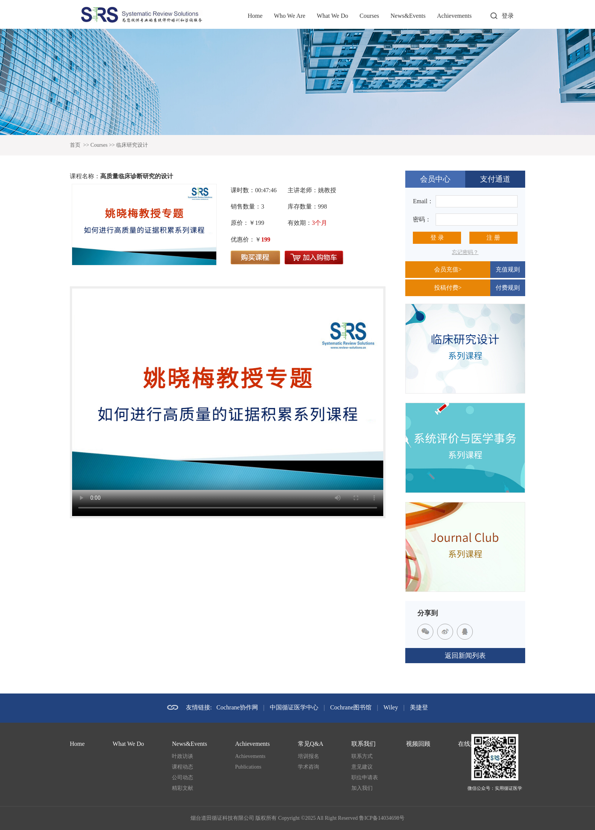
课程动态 (182, 767)
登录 (508, 16)
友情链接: (199, 707)
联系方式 (362, 756)
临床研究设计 (132, 145)
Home (255, 16)
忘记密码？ (465, 252)
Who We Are (289, 16)
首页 (75, 145)
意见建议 (362, 767)
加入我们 (362, 788)
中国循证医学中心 (294, 707)
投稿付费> (448, 287)
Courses (369, 16)
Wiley (391, 707)
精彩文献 (182, 788)
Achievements (454, 16)
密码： (422, 219)
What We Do (332, 16)
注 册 (493, 237)
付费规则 (508, 287)
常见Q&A (311, 744)
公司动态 (182, 777)
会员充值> (448, 269)
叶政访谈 (182, 756)
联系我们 (363, 744)
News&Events (407, 16)
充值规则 (508, 269)
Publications (248, 767)
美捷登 (419, 707)
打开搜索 (494, 16)
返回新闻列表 (465, 655)
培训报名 (308, 756)
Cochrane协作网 (237, 707)
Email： (423, 201)
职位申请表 (364, 777)
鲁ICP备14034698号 (382, 818)
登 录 (437, 237)
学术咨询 (308, 767)
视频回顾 (418, 744)
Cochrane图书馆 (350, 707)
